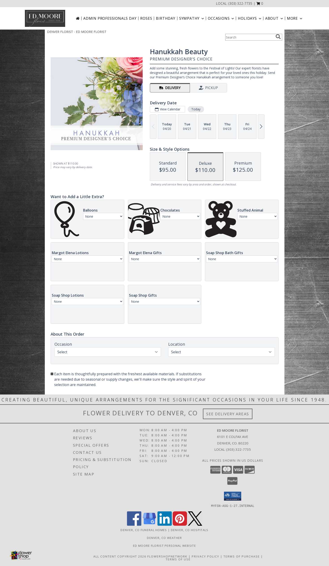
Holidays (250, 18)
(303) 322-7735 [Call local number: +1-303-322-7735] (240, 3)
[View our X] (195, 524)
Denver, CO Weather (164, 538)
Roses (146, 18)
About (274, 18)
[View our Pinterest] (180, 524)
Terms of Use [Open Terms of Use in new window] (178, 559)
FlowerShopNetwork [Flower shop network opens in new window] (167, 556)
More (295, 18)
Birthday (165, 18)
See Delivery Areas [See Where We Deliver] (227, 413)
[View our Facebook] (134, 524)
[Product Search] (249, 37)
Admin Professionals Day (109, 18)
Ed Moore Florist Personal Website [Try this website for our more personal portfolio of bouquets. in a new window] (164, 545)
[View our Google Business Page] (149, 524)
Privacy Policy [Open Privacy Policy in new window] (205, 556)
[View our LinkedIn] (164, 524)
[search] (278, 36)
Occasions (221, 18)
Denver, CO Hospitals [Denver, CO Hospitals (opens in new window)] (190, 530)
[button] (259, 3)
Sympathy (192, 18)
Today (195, 109)
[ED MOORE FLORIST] (45, 18)
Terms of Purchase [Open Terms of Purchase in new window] (242, 556)
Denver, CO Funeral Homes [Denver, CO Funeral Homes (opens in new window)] (143, 530)
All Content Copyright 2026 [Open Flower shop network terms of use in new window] (119, 556)
